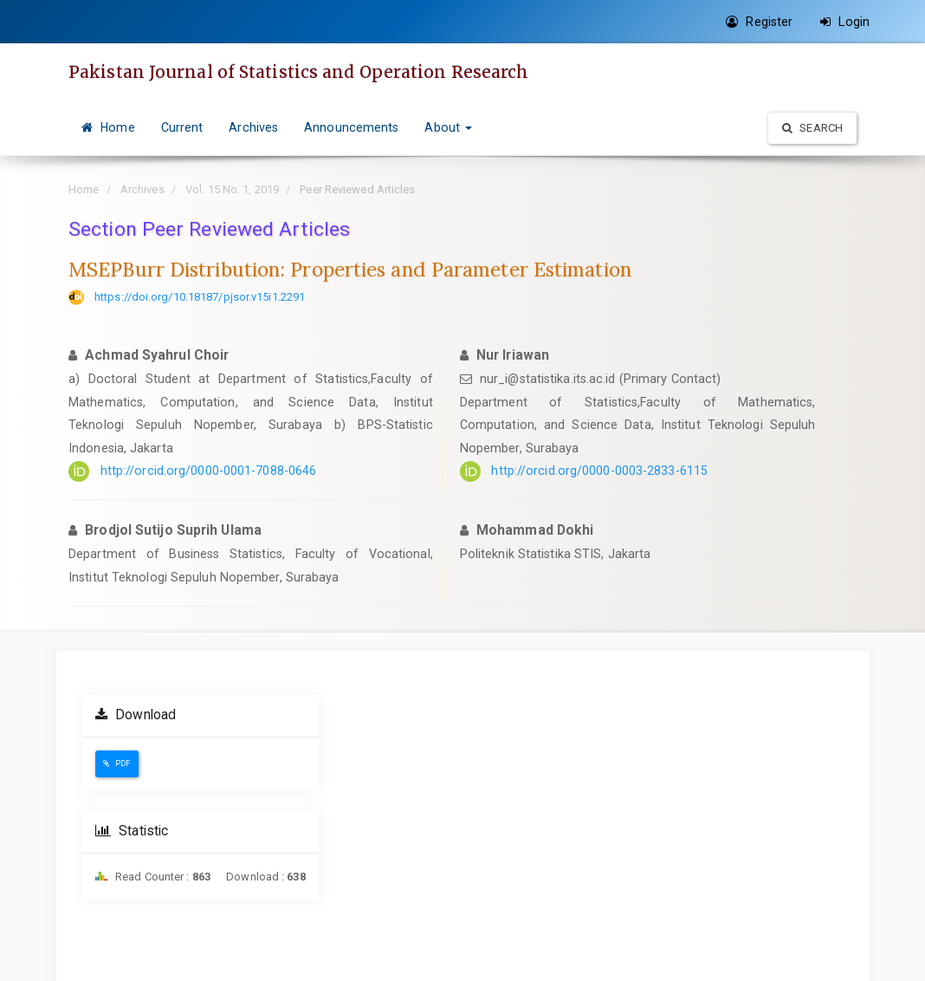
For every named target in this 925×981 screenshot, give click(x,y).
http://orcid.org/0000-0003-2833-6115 (599, 471)
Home (108, 127)
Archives (253, 127)
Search (812, 127)
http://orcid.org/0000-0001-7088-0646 (208, 471)
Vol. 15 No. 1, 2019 (232, 189)
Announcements (351, 127)
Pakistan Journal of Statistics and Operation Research (298, 72)
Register (759, 22)
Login (845, 22)
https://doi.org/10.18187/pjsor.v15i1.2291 (199, 296)
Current (182, 127)
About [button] (448, 127)
